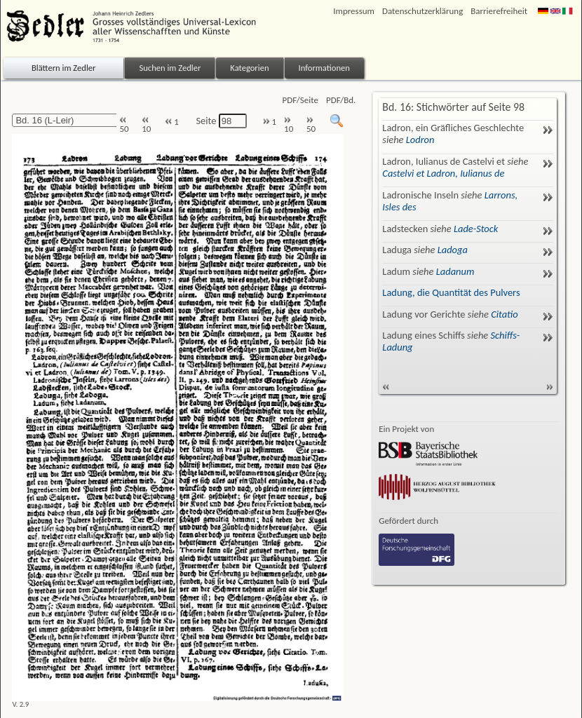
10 (146, 125)
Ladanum (455, 271)
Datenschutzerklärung (422, 11)
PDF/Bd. (341, 100)
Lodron (420, 139)
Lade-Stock (476, 228)
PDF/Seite (300, 100)
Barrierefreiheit (499, 11)
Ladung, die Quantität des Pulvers (451, 292)
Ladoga (453, 249)
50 (123, 125)
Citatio (504, 314)
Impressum (353, 11)
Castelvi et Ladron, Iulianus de (443, 173)
